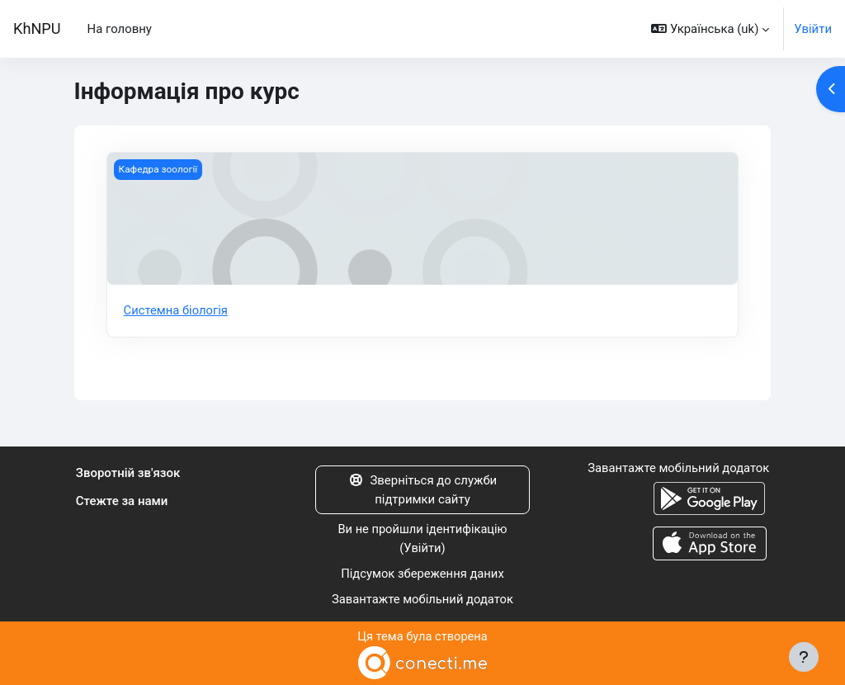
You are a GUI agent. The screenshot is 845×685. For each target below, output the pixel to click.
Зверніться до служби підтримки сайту (422, 489)
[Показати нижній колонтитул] (804, 657)
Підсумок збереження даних (422, 573)
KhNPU (37, 28)
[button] (710, 29)
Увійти (813, 28)
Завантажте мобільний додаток (422, 598)
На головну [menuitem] (119, 28)
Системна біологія (176, 310)
